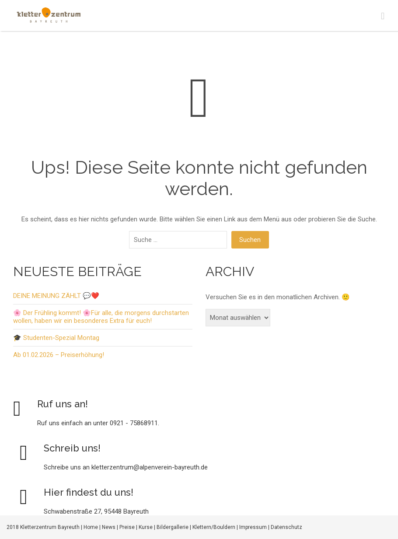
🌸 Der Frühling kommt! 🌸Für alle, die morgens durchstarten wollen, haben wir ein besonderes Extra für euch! (101, 317)
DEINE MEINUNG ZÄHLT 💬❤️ (56, 296)
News (108, 527)
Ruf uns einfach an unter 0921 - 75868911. (98, 423)
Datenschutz (286, 527)
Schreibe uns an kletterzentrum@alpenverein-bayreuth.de (126, 467)
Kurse (146, 527)
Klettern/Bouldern (213, 527)
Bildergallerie (173, 527)
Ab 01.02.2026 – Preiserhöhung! (58, 355)
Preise (127, 527)
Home (91, 527)
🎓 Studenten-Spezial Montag (56, 338)
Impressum (253, 527)
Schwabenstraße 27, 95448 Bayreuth (96, 511)
